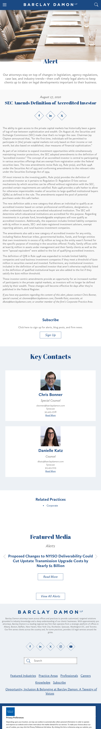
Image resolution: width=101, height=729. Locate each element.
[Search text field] (53, 661)
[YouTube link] (71, 646)
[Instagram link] (61, 646)
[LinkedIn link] (50, 115)
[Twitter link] (62, 115)
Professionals (69, 676)
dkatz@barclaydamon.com (51, 461)
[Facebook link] (39, 115)
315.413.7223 (50, 467)
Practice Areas (48, 676)
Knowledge (42, 682)
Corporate (52, 505)
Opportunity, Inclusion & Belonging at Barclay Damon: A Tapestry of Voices (51, 691)
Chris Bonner (51, 394)
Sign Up (50, 335)
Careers (86, 676)
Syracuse (50, 408)
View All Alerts (50, 596)
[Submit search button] (28, 661)
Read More (50, 415)
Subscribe (59, 682)
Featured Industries (23, 676)
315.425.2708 (50, 411)
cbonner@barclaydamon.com (50, 405)
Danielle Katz (50, 450)
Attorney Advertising (50, 707)
